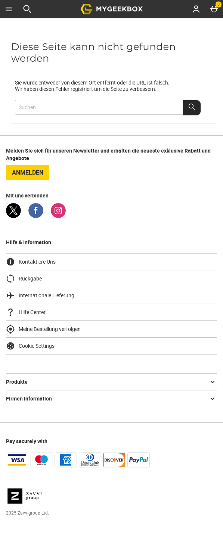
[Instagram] (58, 216)
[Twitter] (13, 216)
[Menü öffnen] (9, 9)
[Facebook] (35, 216)
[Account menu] (196, 9)
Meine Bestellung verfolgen (43, 329)
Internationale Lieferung (40, 295)
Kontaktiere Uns (31, 261)
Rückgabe (24, 278)
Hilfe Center (26, 312)
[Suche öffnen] (27, 9)
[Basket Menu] (214, 9)
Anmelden (27, 172)
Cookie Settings (30, 345)
